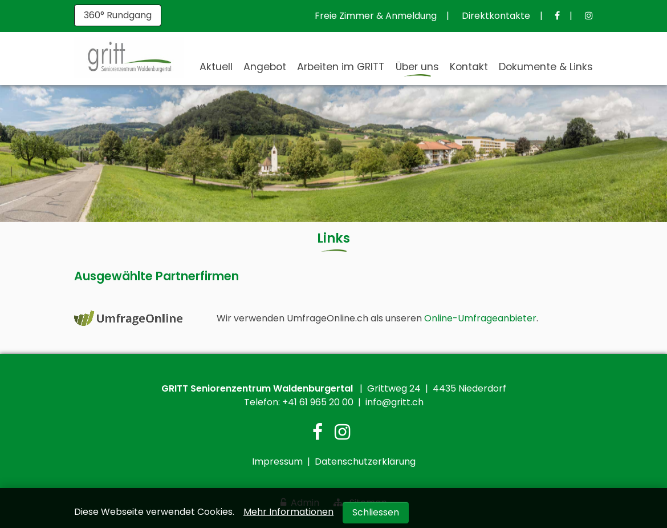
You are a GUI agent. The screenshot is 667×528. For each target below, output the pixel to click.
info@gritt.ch (394, 402)
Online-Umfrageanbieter (480, 318)
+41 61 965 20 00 (317, 402)
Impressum (277, 461)
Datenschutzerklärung (365, 461)
